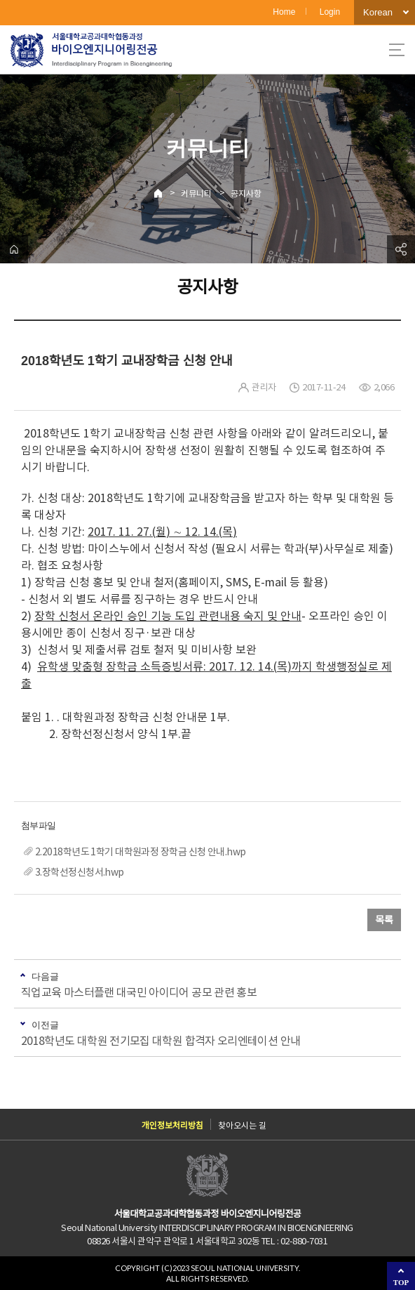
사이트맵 (396, 50)
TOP (401, 1282)
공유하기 (401, 249)
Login (330, 12)
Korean (378, 12)
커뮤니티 (196, 193)
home (14, 249)
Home (284, 12)
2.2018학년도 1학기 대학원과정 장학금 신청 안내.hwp (140, 851)
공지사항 (246, 193)
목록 (384, 920)
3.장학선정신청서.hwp (79, 872)
